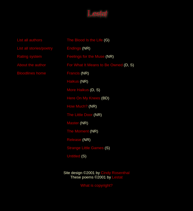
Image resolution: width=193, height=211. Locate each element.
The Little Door (79, 115)
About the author (31, 65)
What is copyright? (96, 185)
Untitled (73, 156)
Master (73, 123)
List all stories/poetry (35, 48)
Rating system (29, 56)
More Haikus (78, 90)
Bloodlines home (31, 73)
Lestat (117, 177)
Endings (74, 48)
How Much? (77, 106)
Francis (73, 73)
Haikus (73, 81)
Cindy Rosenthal (115, 173)
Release (74, 139)
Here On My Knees (83, 98)
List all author (28, 40)
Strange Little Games (85, 148)
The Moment (78, 131)
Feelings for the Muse (85, 56)
